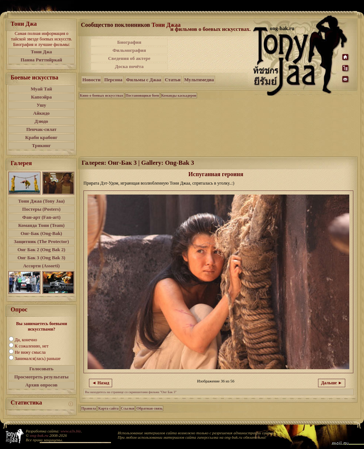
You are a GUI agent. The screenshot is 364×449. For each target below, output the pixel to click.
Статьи (173, 79)
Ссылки (128, 408)
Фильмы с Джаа (143, 79)
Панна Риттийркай (41, 60)
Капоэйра (41, 97)
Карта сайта (108, 408)
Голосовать (41, 368)
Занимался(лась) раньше (38, 358)
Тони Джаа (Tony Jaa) (41, 201)
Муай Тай (41, 89)
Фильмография (129, 50)
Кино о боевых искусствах (102, 95)
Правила (88, 408)
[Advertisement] (211, 54)
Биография (129, 42)
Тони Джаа (166, 25)
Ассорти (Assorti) (41, 265)
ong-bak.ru (39, 435)
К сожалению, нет (32, 346)
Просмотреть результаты (41, 376)
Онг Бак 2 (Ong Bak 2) (41, 249)
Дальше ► (331, 382)
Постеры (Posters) (41, 209)
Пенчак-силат (41, 129)
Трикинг (41, 145)
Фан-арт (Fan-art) (41, 217)
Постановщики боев (142, 95)
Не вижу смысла (30, 352)
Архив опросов (41, 385)
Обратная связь (149, 408)
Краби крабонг (41, 137)
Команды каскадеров (178, 95)
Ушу (41, 105)
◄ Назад (100, 382)
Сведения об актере (129, 58)
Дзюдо (41, 121)
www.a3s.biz (71, 431)
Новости (91, 79)
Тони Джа (41, 51)
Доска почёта (129, 66)
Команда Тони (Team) (41, 225)
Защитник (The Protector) (41, 241)
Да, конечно (26, 339)
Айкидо (41, 113)
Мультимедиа (199, 79)
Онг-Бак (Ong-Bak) (41, 233)
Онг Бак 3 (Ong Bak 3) (41, 257)
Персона (113, 79)
